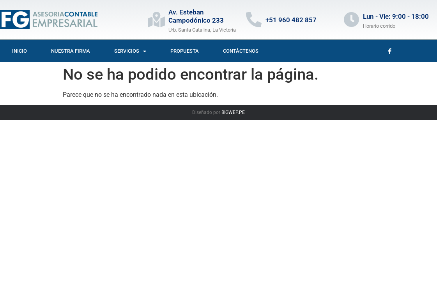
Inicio (19, 51)
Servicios (130, 51)
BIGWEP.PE (233, 112)
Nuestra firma (70, 51)
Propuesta (184, 51)
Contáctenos (240, 51)
